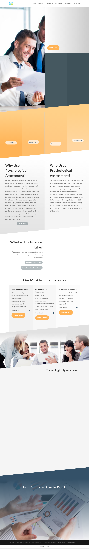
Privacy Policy (70, 542)
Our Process (58, 3)
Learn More (11, 143)
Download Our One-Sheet (31, 268)
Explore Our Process (33, 262)
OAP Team (67, 3)
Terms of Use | (61, 542)
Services (49, 3)
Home (34, 3)
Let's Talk (53, 47)
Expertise (40, 3)
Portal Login (77, 3)
